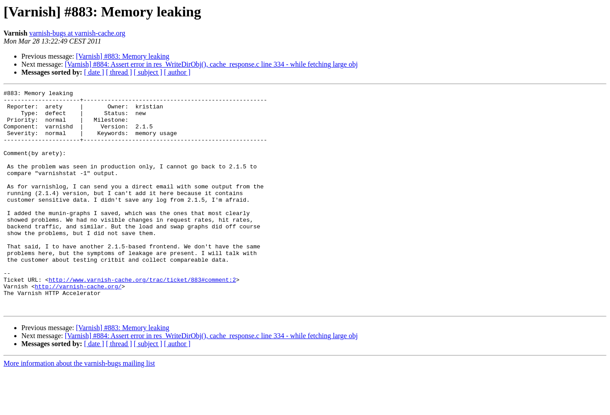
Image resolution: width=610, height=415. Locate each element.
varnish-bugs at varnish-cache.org (77, 33)
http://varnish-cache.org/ (78, 326)
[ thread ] (119, 72)
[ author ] (177, 72)
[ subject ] (148, 72)
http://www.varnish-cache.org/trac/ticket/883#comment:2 (142, 318)
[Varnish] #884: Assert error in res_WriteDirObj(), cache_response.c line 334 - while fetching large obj (211, 64)
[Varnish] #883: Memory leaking (122, 56)
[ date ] (94, 72)
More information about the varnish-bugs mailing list (79, 407)
